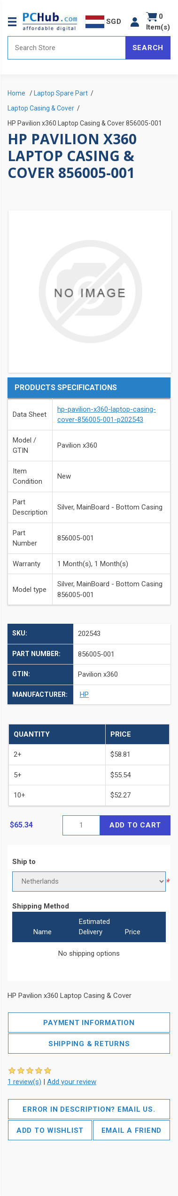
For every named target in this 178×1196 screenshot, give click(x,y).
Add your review (71, 1082)
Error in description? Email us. (89, 1109)
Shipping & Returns (89, 1044)
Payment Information (88, 1023)
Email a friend (131, 1130)
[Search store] (67, 47)
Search (148, 48)
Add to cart (135, 825)
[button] (135, 21)
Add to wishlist (50, 1130)
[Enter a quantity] (81, 825)
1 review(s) (24, 1082)
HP (84, 694)
